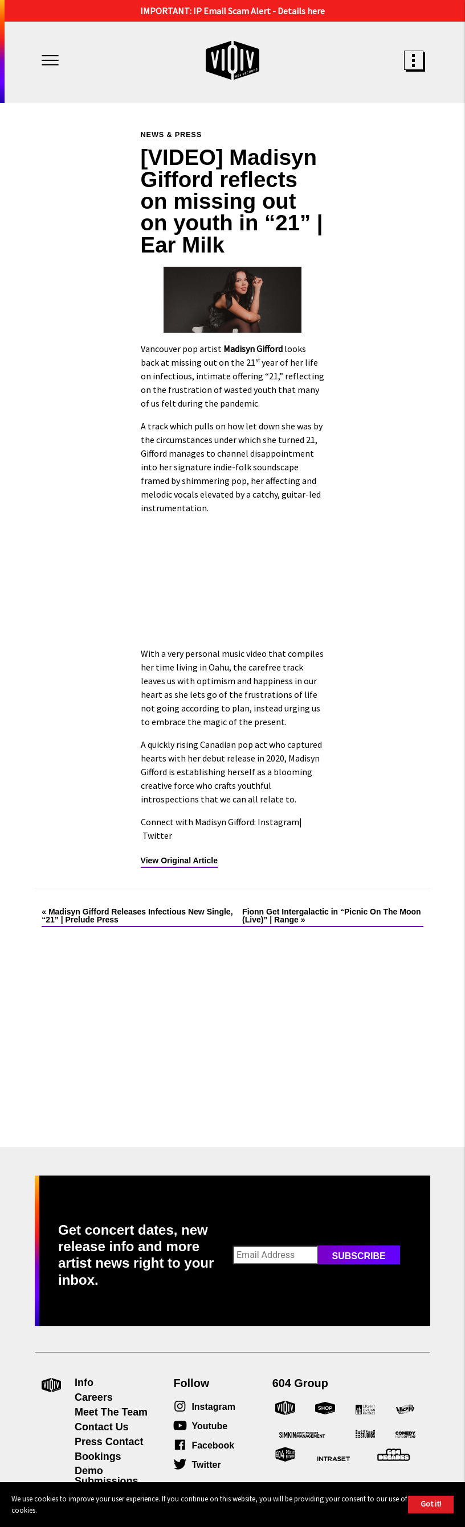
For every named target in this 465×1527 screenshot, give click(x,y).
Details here (301, 10)
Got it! (431, 1504)
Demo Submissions (106, 1476)
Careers (94, 1397)
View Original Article (179, 860)
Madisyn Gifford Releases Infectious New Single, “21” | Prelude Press (137, 915)
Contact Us (102, 1427)
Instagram (278, 821)
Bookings (98, 1456)
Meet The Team (111, 1412)
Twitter (157, 835)
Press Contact (109, 1441)
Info (84, 1382)
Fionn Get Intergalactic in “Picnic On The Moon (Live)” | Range (331, 915)
